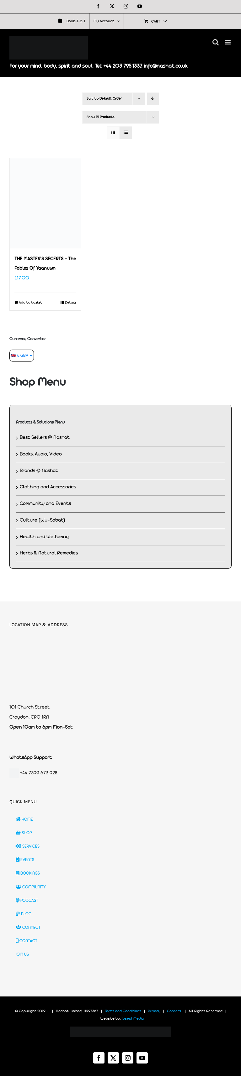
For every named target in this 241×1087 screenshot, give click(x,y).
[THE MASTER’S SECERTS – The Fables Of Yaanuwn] (45, 203)
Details (70, 302)
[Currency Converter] (21, 355)
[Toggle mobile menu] (228, 42)
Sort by (104, 98)
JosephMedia (133, 1018)
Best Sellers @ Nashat (45, 437)
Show (100, 117)
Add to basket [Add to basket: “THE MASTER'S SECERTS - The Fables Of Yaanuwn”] (30, 302)
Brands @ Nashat (39, 471)
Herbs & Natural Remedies (49, 553)
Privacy (154, 1011)
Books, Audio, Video (41, 454)
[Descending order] (153, 98)
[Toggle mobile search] (215, 42)
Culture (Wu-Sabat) (42, 520)
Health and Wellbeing (44, 537)
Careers (174, 1011)
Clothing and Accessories (48, 487)
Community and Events (45, 504)
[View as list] (126, 133)
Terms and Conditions (123, 1011)
